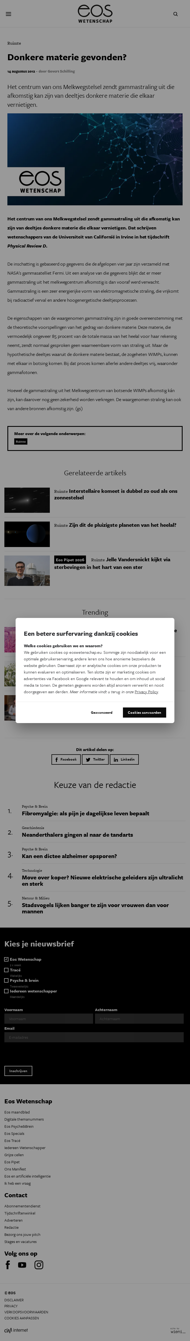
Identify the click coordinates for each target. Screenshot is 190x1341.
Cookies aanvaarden (144, 712)
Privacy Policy (146, 692)
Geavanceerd (102, 712)
